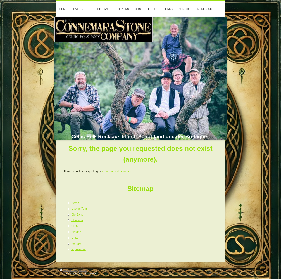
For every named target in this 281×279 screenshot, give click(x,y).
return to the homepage (117, 171)
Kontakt (76, 243)
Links (74, 237)
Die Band (77, 214)
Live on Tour (79, 208)
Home (75, 202)
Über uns (77, 220)
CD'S (74, 226)
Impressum (78, 249)
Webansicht (215, 273)
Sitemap (83, 270)
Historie (76, 231)
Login (218, 270)
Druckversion (68, 270)
